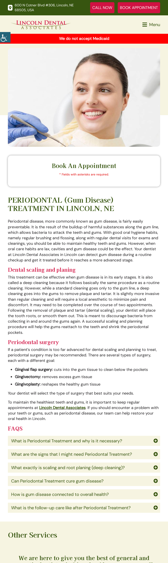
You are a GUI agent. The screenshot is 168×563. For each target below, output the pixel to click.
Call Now (102, 7)
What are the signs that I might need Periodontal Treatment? (71, 454)
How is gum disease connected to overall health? (60, 494)
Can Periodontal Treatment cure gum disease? (57, 481)
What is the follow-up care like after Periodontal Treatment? (71, 508)
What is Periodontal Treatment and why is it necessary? (66, 441)
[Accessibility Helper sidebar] (5, 37)
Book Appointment (139, 7)
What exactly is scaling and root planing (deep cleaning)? (68, 467)
